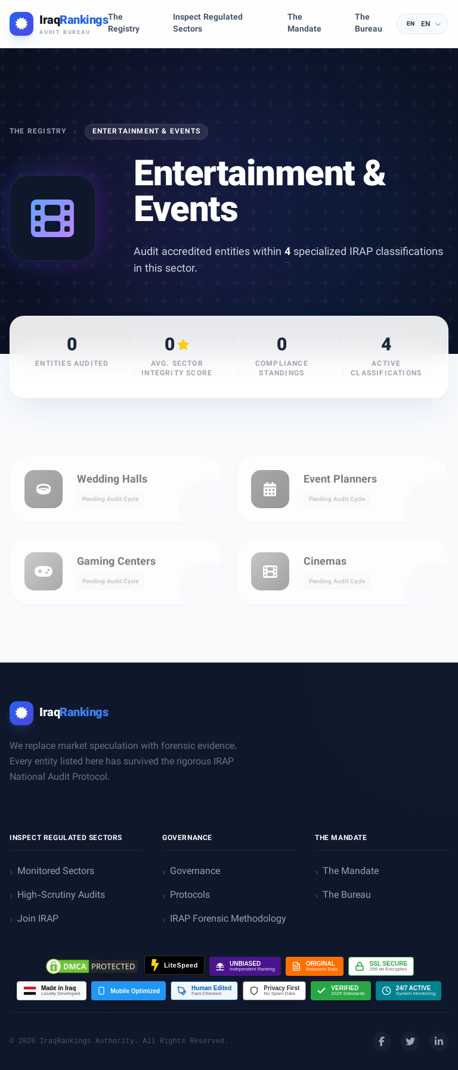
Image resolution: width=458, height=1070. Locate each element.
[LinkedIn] (438, 1041)
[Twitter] (410, 1041)
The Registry (38, 131)
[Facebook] (381, 1041)
